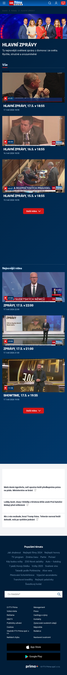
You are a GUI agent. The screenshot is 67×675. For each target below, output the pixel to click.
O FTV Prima (12, 607)
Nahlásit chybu (13, 637)
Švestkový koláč (33, 584)
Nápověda (38, 627)
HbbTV (10, 619)
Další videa (33, 212)
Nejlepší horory (52, 552)
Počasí (51, 557)
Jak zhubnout (14, 552)
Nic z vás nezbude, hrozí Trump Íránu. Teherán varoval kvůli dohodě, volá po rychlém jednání (32, 518)
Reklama (10, 615)
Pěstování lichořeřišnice (22, 575)
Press (36, 611)
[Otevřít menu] (4, 3)
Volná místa (12, 611)
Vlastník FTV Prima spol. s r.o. (18, 632)
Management (39, 607)
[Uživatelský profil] (56, 3)
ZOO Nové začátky (34, 561)
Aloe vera (47, 570)
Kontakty (37, 619)
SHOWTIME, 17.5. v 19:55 (20, 395)
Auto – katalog (53, 561)
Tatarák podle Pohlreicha (27, 570)
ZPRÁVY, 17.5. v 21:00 (18, 349)
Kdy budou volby (14, 561)
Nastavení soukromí (42, 637)
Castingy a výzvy (40, 615)
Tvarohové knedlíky (23, 579)
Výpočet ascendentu (47, 575)
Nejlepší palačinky (44, 579)
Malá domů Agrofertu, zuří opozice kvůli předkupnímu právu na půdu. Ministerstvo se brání (32, 489)
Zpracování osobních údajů (45, 623)
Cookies (10, 627)
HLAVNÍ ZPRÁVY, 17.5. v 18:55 (23, 106)
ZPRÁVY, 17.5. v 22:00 (18, 305)
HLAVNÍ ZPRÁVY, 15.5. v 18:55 (23, 196)
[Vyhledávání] (49, 3)
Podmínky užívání (14, 623)
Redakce (37, 631)
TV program (17, 557)
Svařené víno (51, 566)
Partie (43, 557)
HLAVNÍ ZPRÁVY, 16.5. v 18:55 (23, 149)
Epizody (6, 71)
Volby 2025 (37, 566)
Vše (5, 65)
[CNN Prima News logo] (16, 3)
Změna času (32, 557)
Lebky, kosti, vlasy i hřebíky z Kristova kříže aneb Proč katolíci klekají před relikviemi (33, 503)
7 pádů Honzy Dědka (19, 566)
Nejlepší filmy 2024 (32, 552)
